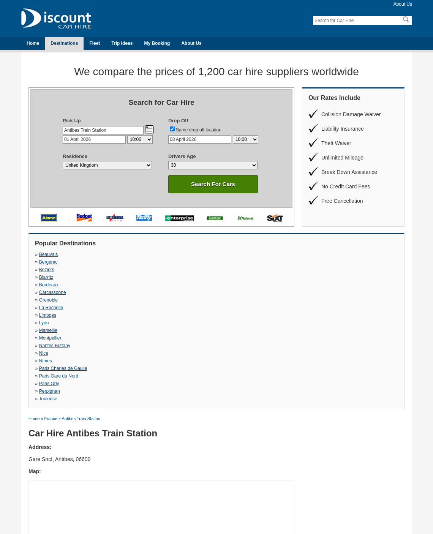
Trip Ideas (122, 43)
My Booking (157, 43)
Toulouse (314, 285)
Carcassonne (141, 262)
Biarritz (312, 254)
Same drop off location (198, 130)
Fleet (94, 43)
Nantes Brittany (54, 277)
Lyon (132, 269)
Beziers (223, 254)
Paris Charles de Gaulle (329, 277)
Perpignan (226, 285)
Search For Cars (213, 184)
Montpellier (316, 269)
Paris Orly (138, 285)
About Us (402, 4)
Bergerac (137, 254)
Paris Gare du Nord (58, 285)
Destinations (64, 43)
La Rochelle (317, 262)
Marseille (225, 269)
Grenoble (225, 262)
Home (33, 43)
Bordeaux (48, 262)
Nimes (222, 277)
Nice (132, 277)
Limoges (47, 269)
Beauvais (48, 254)
